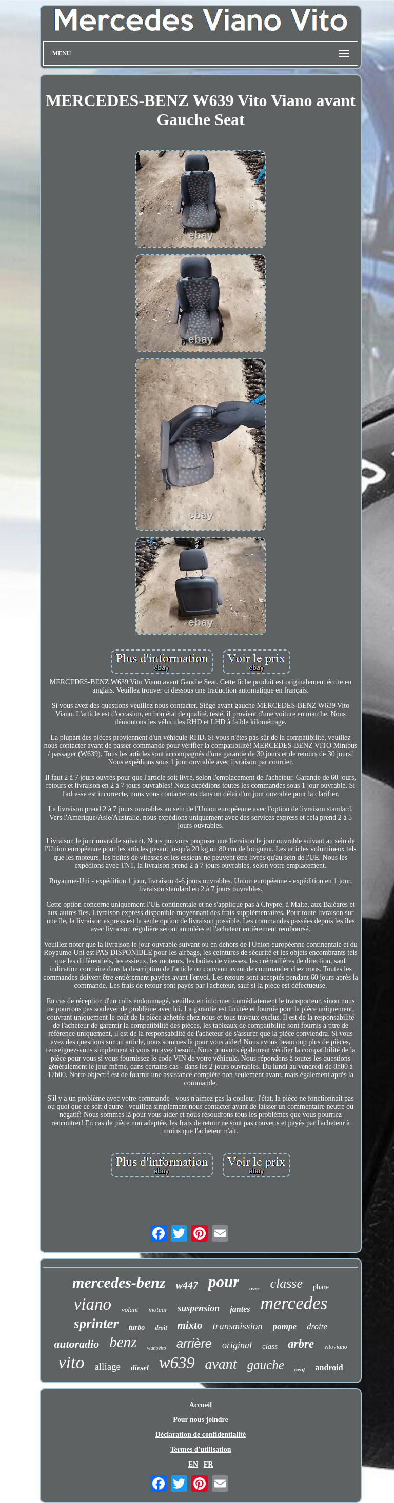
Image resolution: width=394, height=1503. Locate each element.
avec (254, 1288)
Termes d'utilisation (200, 1449)
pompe (285, 1326)
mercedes (293, 1303)
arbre (301, 1343)
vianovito (156, 1348)
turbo (137, 1327)
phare (321, 1287)
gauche (265, 1365)
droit (161, 1327)
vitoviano (335, 1346)
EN (193, 1464)
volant (130, 1309)
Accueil (200, 1405)
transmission (238, 1326)
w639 (176, 1362)
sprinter (96, 1323)
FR (208, 1464)
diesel (140, 1368)
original (237, 1345)
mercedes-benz (119, 1282)
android (329, 1367)
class (270, 1346)
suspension (199, 1308)
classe (286, 1283)
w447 (187, 1285)
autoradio (76, 1343)
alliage (107, 1366)
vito (71, 1362)
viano (92, 1304)
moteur (157, 1309)
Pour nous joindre (200, 1420)
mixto (190, 1325)
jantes (240, 1309)
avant (221, 1364)
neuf (299, 1369)
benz (122, 1342)
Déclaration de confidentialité (200, 1434)
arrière (194, 1343)
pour (223, 1282)
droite (317, 1326)
